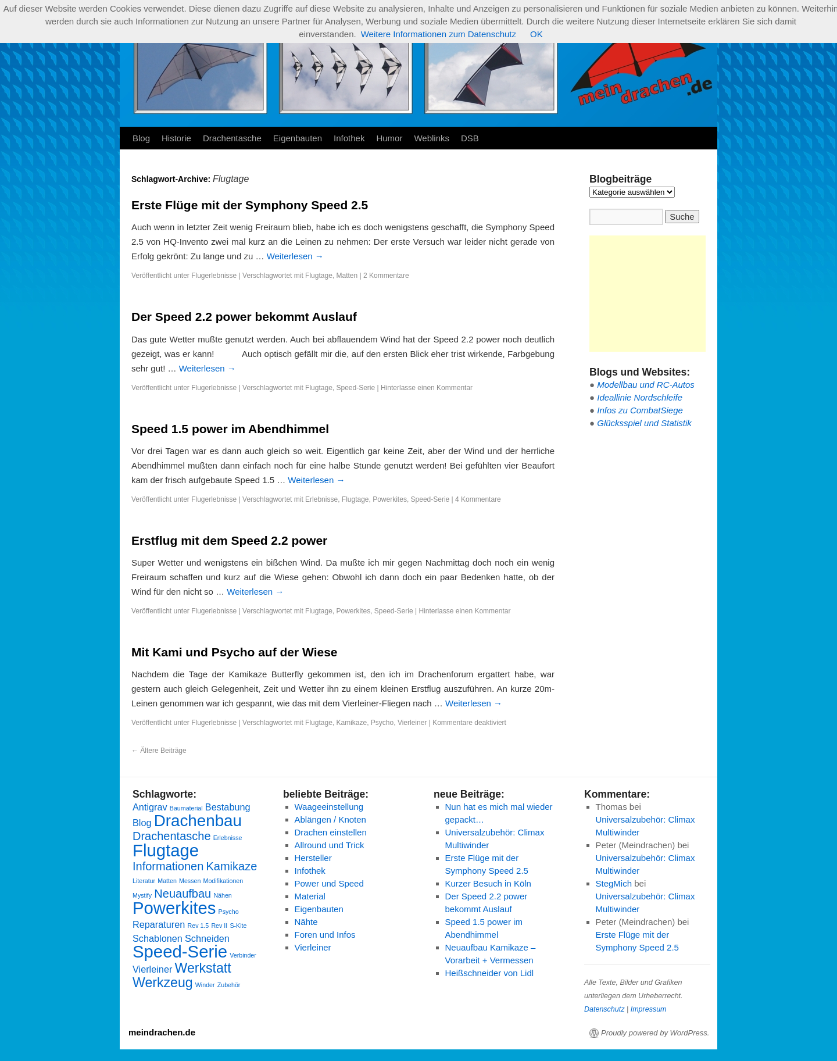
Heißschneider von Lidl (489, 973)
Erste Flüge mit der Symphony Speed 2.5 (249, 205)
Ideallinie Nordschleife (639, 397)
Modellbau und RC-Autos (646, 385)
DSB (470, 138)
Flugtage (318, 275)
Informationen (168, 866)
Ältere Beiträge (159, 750)
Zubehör (229, 984)
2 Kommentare (386, 275)
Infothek (349, 138)
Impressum (649, 1009)
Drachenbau (198, 821)
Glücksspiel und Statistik (644, 423)
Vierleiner (412, 723)
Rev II (219, 925)
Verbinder (243, 955)
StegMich (614, 883)
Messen (190, 880)
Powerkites (390, 499)
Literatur (144, 880)
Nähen (222, 895)
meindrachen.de (161, 1032)
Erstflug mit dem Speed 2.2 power (229, 540)
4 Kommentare (478, 499)
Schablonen (158, 938)
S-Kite (238, 925)
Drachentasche (232, 138)
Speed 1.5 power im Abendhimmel (230, 428)
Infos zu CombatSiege (640, 410)
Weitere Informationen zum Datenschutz (438, 34)
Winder (205, 984)
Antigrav (150, 807)
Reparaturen (159, 924)
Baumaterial (186, 808)
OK (536, 34)
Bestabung (228, 807)
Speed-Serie (355, 388)
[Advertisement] (647, 293)
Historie (176, 138)
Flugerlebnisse (214, 275)
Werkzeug (163, 982)
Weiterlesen (295, 256)
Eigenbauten (297, 138)
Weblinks (431, 138)
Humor (389, 138)
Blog (141, 138)
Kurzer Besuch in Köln (488, 883)
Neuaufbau (182, 893)
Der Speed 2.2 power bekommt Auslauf (244, 316)
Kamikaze (351, 723)
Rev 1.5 (198, 925)
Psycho (382, 723)
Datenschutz (604, 1009)
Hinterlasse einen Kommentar (427, 388)
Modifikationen (223, 880)
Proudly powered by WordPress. (655, 1032)
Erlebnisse (321, 499)
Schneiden (207, 938)
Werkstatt (203, 968)
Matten (346, 275)
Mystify (142, 895)
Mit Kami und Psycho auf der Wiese (234, 652)
